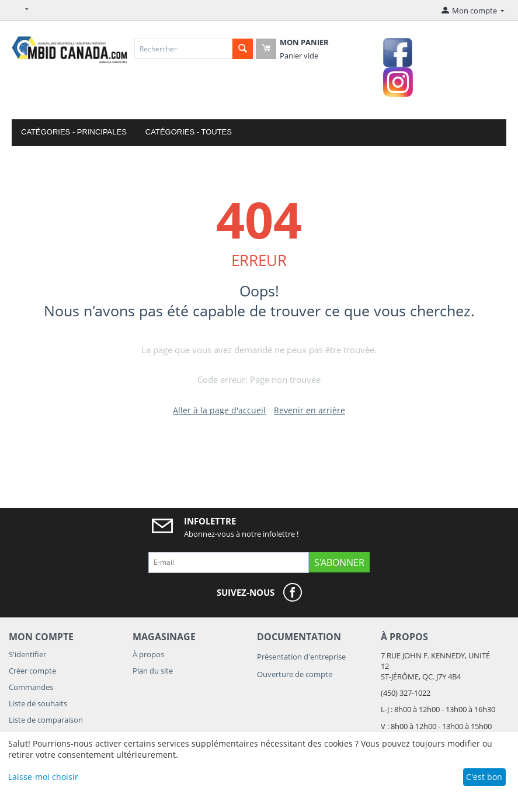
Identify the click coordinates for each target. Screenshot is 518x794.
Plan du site (153, 670)
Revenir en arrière (309, 410)
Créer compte (32, 670)
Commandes (31, 687)
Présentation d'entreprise (301, 656)
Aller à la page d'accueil (219, 410)
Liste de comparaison (46, 719)
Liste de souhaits (38, 703)
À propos (148, 654)
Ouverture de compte (294, 674)
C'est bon (484, 776)
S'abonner (339, 562)
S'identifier (27, 654)
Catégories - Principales (74, 131)
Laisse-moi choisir (43, 776)
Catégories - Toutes (188, 131)
